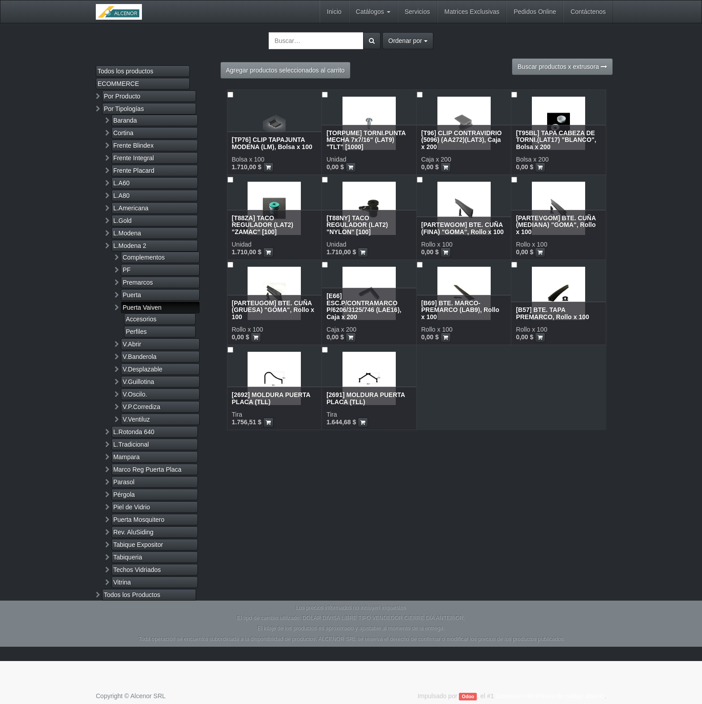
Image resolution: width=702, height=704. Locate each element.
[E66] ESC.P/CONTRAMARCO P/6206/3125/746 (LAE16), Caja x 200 (363, 306)
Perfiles (136, 331)
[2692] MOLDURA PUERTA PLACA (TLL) (271, 398)
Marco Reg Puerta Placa (147, 469)
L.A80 (121, 195)
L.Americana (131, 208)
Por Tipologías (124, 108)
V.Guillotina (138, 381)
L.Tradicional (131, 444)
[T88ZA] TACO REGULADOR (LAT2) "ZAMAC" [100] (262, 224)
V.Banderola (140, 356)
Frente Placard (133, 170)
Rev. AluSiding (133, 532)
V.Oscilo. (135, 394)
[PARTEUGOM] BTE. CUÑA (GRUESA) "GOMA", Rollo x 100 (273, 309)
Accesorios (141, 319)
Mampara (126, 457)
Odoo (468, 696)
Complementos (144, 257)
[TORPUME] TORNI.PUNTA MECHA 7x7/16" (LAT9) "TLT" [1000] (366, 139)
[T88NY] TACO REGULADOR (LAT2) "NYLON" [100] (357, 224)
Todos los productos (126, 71)
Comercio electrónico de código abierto (550, 696)
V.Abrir (132, 344)
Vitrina (122, 582)
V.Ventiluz (136, 419)
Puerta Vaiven (142, 307)
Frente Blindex (133, 145)
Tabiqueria (127, 557)
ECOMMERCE (118, 83)
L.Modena (127, 233)
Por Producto (122, 96)
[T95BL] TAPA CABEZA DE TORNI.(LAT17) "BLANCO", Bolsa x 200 (556, 139)
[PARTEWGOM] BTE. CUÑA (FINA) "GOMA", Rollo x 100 (462, 228)
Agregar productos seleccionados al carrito (285, 70)
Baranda (125, 120)
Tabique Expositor (138, 544)
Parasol (123, 482)
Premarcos (138, 282)
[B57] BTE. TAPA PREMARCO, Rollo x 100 (552, 313)
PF (127, 269)
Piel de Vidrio (131, 507)
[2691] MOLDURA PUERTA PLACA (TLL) (365, 398)
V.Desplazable (143, 369)
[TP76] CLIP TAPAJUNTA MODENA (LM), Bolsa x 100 (272, 143)
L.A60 (121, 183)
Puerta (132, 295)
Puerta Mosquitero (138, 519)
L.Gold (122, 220)
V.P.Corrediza (141, 406)
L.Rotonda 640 (133, 431)
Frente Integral (133, 158)
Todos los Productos (132, 594)
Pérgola (124, 494)
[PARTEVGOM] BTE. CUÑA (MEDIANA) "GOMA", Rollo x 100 (555, 224)
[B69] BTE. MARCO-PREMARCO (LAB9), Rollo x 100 (460, 309)
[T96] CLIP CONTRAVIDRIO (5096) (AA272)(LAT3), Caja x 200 (461, 139)
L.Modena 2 (129, 245)
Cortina (123, 133)
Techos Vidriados (137, 569)
